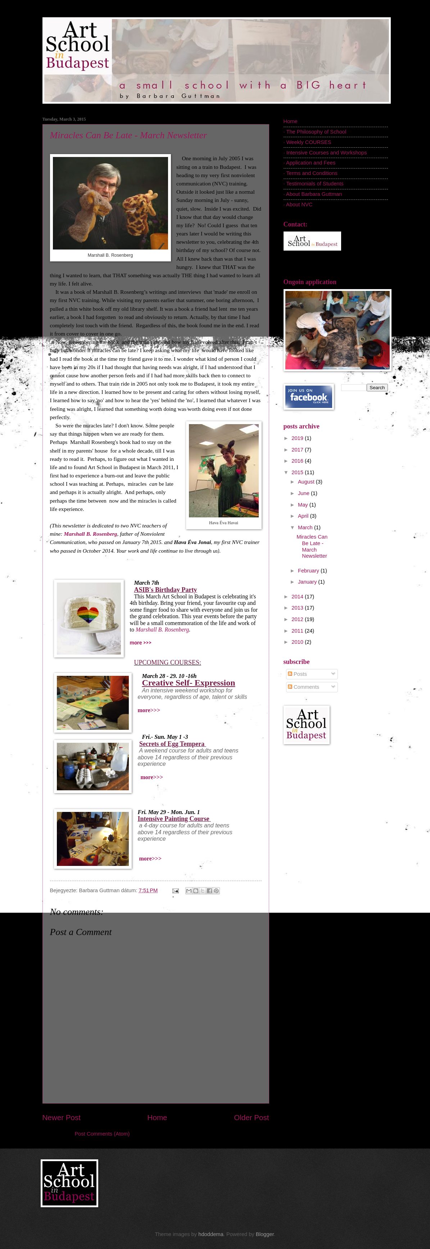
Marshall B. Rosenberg (162, 629)
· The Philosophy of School (315, 132)
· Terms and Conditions (311, 173)
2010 (298, 642)
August (307, 482)
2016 (298, 461)
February (309, 571)
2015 (298, 472)
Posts (297, 674)
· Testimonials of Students (314, 184)
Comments (303, 687)
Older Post (251, 1117)
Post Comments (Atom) (102, 1134)
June (304, 493)
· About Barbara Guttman (313, 194)
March (306, 527)
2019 (298, 438)
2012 (298, 619)
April (304, 516)
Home (157, 1117)
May (303, 505)
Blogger (265, 1234)
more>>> (148, 710)
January (308, 582)
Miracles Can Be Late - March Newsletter (128, 135)
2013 (298, 608)
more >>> (140, 642)
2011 (298, 631)
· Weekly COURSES (307, 142)
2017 (298, 450)
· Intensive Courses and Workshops (325, 153)
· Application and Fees (310, 163)
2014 (298, 596)
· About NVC (298, 204)
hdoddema (210, 1234)
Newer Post (61, 1117)
